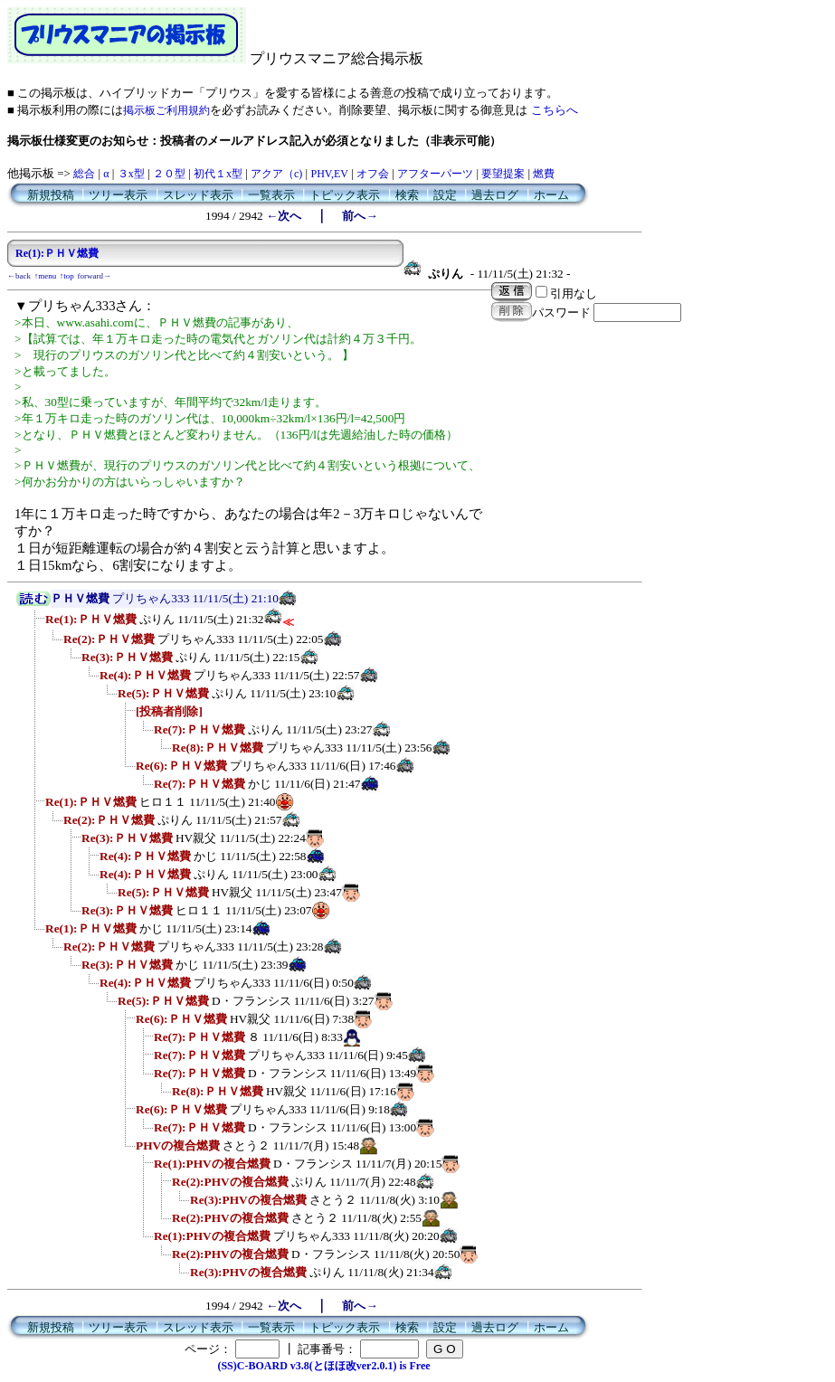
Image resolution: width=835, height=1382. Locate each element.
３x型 (131, 173)
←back (19, 275)
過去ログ (494, 195)
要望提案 (503, 173)
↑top (67, 275)
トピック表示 (344, 195)
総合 (84, 173)
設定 (445, 195)
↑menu (45, 275)
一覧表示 (271, 195)
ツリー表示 (118, 195)
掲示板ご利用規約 (166, 110)
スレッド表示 (198, 195)
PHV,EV (328, 173)
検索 (407, 195)
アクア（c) (276, 173)
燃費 (544, 173)
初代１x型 (218, 173)
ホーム (551, 195)
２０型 (169, 173)
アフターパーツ (435, 173)
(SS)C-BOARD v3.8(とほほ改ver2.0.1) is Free (323, 1365)
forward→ (95, 275)
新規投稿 (50, 195)
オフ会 (372, 173)
